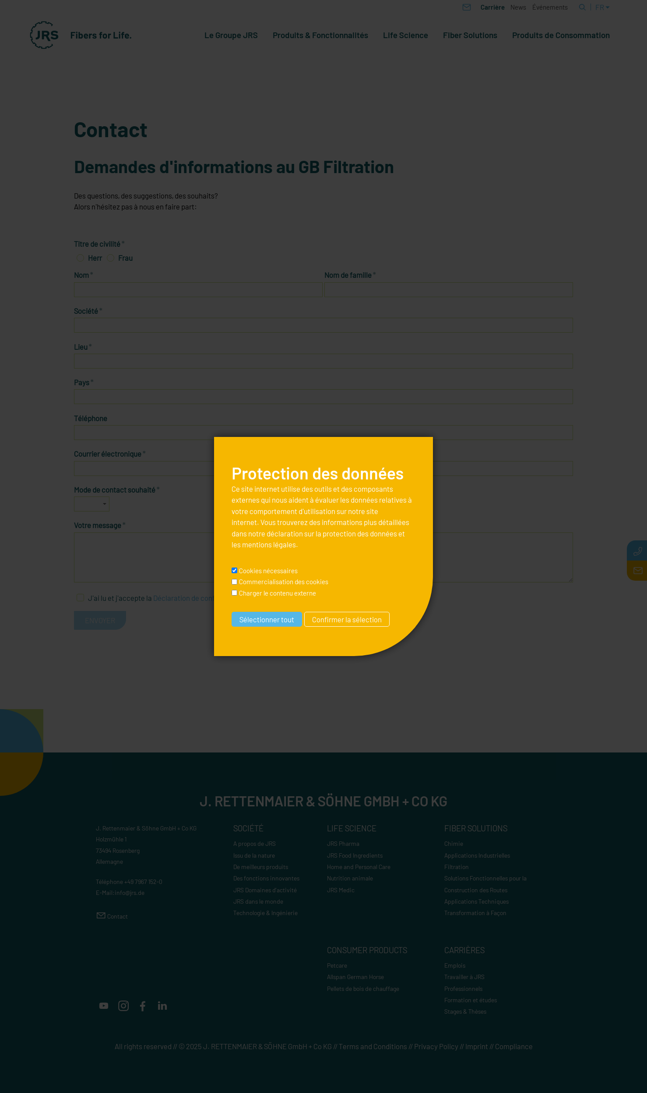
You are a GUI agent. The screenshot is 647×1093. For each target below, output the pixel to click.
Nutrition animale (350, 878)
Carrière (493, 7)
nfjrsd (129, 892)
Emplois (454, 965)
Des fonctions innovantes (266, 878)
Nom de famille (350, 274)
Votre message (100, 525)
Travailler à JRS (464, 976)
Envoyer (100, 620)
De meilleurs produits (260, 866)
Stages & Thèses (465, 1011)
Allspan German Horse (355, 976)
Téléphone (90, 418)
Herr (95, 257)
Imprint (476, 1046)
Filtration (456, 866)
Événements (550, 7)
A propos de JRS (254, 843)
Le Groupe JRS (231, 35)
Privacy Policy (436, 1046)
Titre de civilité (99, 243)
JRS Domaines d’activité (265, 890)
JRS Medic (341, 890)
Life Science (405, 35)
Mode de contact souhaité (117, 489)
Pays (84, 382)
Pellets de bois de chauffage (363, 988)
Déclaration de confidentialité (200, 597)
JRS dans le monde (258, 901)
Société (88, 310)
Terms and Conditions (373, 1046)
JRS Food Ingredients (355, 855)
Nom (83, 274)
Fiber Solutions (470, 35)
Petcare (337, 965)
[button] (104, 1006)
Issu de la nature (254, 855)
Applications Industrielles (477, 855)
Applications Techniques (476, 901)
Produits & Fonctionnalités (320, 35)
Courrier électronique (110, 453)
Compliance (514, 1046)
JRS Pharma (343, 843)
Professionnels (463, 988)
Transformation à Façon (475, 912)
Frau (125, 257)
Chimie (453, 843)
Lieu (83, 346)
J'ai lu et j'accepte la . (168, 597)
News (518, 7)
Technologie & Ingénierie (265, 912)
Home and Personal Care (358, 866)
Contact (117, 916)
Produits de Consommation (561, 35)
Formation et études (470, 1000)
